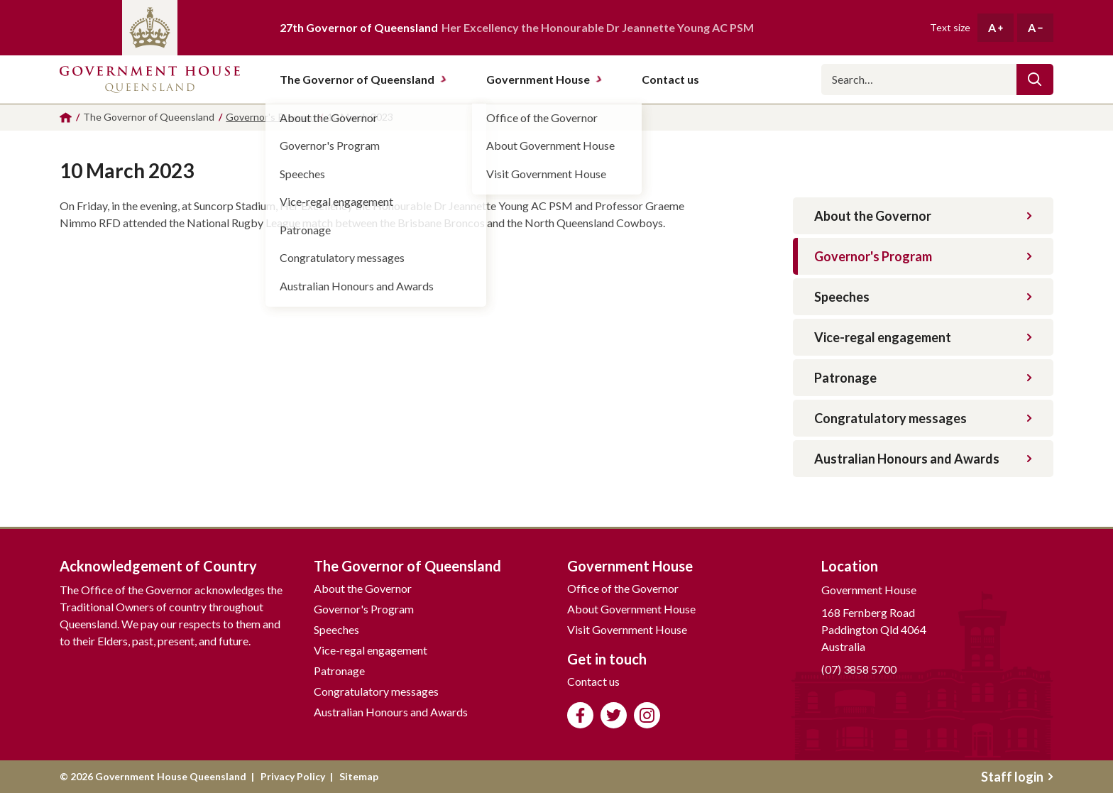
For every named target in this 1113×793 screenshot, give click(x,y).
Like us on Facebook (580, 715)
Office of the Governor (623, 588)
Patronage (923, 377)
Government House (544, 79)
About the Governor (923, 216)
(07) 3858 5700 (859, 669)
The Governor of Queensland (363, 79)
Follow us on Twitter (613, 715)
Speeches (923, 297)
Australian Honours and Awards (923, 458)
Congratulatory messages (923, 418)
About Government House (631, 609)
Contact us (593, 681)
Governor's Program (923, 256)
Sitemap (358, 776)
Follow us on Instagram (647, 715)
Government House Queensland (150, 79)
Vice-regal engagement (923, 337)
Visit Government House (627, 629)
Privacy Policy (293, 776)
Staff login (1017, 776)
